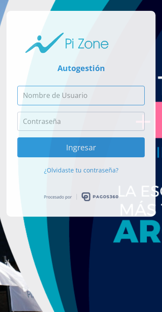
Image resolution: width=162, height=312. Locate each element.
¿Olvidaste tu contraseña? (81, 170)
